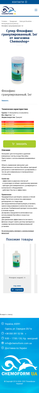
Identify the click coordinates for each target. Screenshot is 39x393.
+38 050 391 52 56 (14, 333)
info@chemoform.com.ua (18, 343)
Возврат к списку (6, 314)
